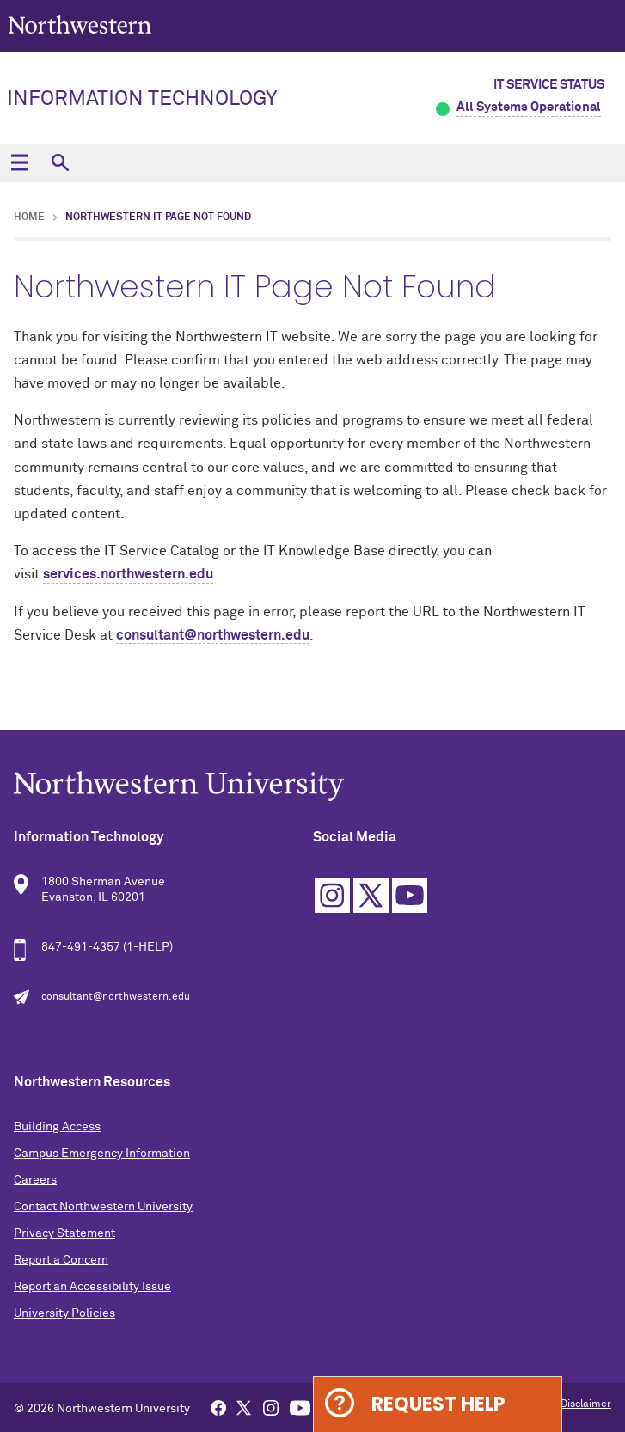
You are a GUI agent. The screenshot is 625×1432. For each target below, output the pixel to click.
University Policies (64, 1313)
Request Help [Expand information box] (438, 1404)
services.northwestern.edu (128, 574)
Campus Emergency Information (102, 1153)
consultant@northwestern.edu (212, 635)
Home (29, 217)
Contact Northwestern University (103, 1207)
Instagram (332, 895)
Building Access (57, 1127)
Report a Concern (61, 1260)
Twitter (371, 895)
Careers (35, 1180)
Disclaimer (586, 1404)
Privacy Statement (64, 1233)
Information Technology (142, 99)
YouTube (409, 895)
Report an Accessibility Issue (92, 1287)
